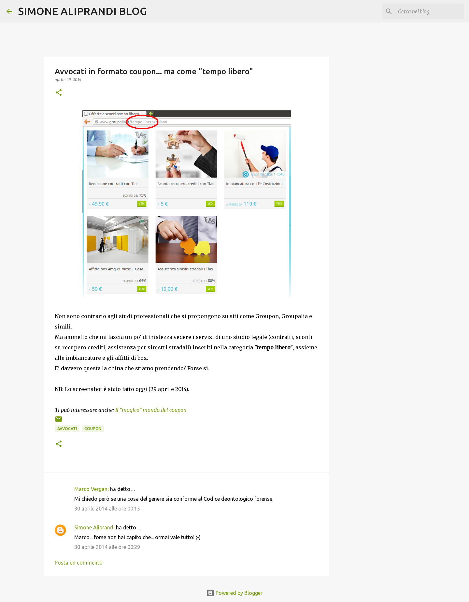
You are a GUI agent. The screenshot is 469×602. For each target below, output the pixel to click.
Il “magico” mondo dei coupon (151, 410)
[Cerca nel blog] (429, 11)
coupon (92, 429)
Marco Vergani (91, 489)
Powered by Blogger (234, 593)
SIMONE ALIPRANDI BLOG (82, 11)
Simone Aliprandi (94, 527)
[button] (59, 93)
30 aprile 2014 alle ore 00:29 (107, 547)
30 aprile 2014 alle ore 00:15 (107, 508)
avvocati (67, 429)
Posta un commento (79, 563)
